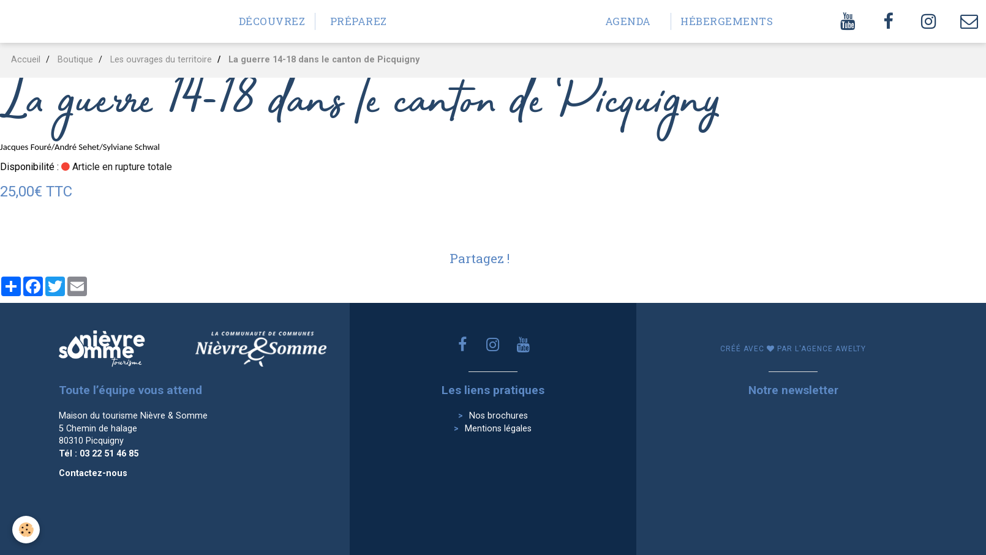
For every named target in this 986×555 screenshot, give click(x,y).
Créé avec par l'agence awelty (793, 349)
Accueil (25, 59)
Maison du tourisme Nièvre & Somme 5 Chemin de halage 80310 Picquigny (133, 428)
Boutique (75, 59)
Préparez (358, 21)
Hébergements (718, 21)
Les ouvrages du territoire (161, 59)
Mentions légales (498, 428)
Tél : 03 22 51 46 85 (98, 454)
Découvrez (272, 21)
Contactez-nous (93, 473)
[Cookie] (26, 529)
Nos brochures (498, 416)
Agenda (628, 21)
